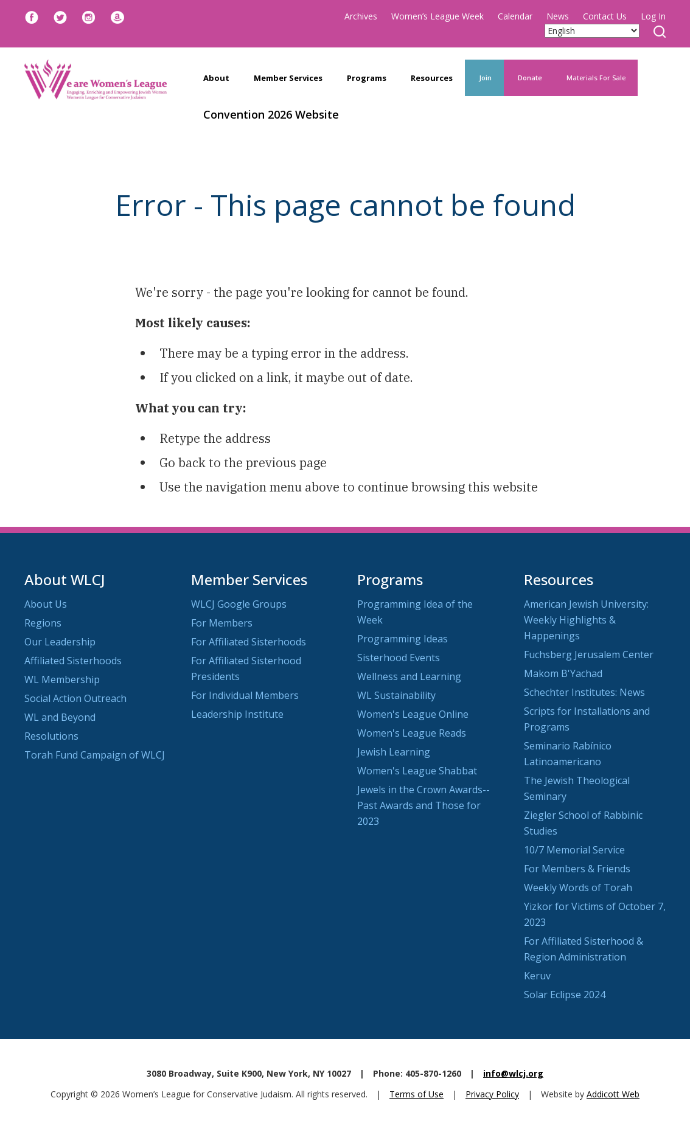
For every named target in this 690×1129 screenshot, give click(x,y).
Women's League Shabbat (417, 770)
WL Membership (62, 679)
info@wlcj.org (513, 1073)
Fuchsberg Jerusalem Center (588, 654)
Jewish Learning (393, 752)
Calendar (515, 16)
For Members (222, 623)
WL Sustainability (396, 695)
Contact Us (605, 16)
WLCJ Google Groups (239, 604)
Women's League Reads (411, 733)
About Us (45, 604)
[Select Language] (592, 31)
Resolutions (51, 736)
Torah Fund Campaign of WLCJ (94, 755)
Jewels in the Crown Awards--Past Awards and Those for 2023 (423, 805)
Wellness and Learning (409, 676)
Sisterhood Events (398, 657)
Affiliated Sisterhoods (73, 660)
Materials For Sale (596, 77)
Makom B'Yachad (563, 673)
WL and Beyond (60, 717)
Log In (653, 16)
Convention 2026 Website (271, 114)
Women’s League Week (437, 16)
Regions (42, 623)
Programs (366, 77)
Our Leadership (60, 641)
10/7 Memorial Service (574, 849)
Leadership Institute (237, 714)
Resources (432, 77)
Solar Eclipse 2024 (564, 994)
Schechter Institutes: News (584, 692)
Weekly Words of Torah (578, 887)
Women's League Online (413, 714)
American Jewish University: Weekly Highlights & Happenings (586, 619)
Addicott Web (613, 1094)
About (216, 77)
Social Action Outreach (75, 698)
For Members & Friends (577, 868)
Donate (529, 77)
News (557, 16)
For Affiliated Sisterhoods (248, 641)
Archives (360, 16)
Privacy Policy (492, 1094)
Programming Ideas (402, 638)
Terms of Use (416, 1094)
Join (484, 77)
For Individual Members (245, 695)
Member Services (288, 77)
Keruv (537, 975)
